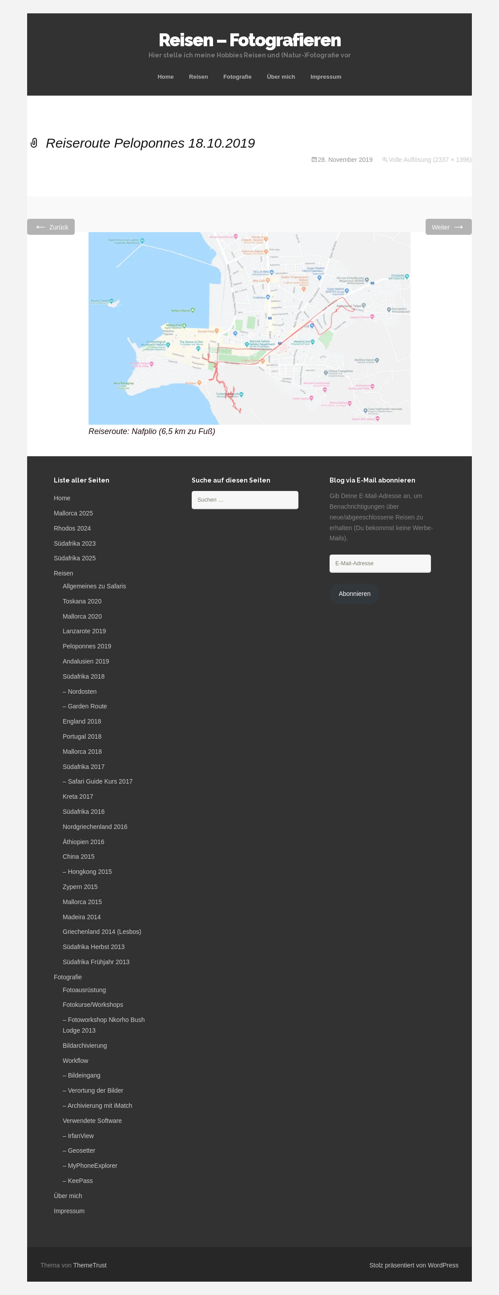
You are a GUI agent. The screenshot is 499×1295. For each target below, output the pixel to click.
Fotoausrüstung (84, 989)
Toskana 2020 (82, 601)
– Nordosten (80, 691)
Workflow (75, 1060)
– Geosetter (79, 1150)
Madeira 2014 (82, 917)
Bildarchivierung (85, 1045)
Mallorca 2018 (82, 751)
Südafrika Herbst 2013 (94, 946)
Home (165, 77)
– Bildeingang (82, 1075)
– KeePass (78, 1180)
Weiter (449, 226)
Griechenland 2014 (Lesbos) (102, 931)
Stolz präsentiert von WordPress (414, 1265)
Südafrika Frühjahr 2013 (96, 961)
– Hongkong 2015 (87, 871)
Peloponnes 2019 (87, 646)
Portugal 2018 (82, 736)
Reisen (198, 77)
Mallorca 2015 (82, 901)
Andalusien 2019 (86, 661)
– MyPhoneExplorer (90, 1165)
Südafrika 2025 (75, 558)
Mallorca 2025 (73, 513)
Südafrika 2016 (84, 811)
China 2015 (79, 856)
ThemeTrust (90, 1265)
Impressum (325, 77)
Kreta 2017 (78, 796)
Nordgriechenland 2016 (95, 826)
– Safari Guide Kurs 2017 (98, 781)
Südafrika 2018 (84, 676)
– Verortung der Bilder (93, 1090)
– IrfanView (78, 1135)
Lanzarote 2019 (84, 631)
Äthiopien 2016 (83, 841)
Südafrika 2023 (75, 543)
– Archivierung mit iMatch (97, 1105)
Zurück (50, 226)
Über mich (281, 77)
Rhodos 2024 (72, 528)
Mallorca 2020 (82, 616)
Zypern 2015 (80, 886)
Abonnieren (355, 593)
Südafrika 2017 (84, 766)
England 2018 (82, 721)
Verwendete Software (92, 1120)
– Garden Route (85, 706)
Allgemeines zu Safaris (94, 586)
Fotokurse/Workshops (93, 1004)
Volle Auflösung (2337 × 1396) (430, 159)
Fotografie (237, 77)
